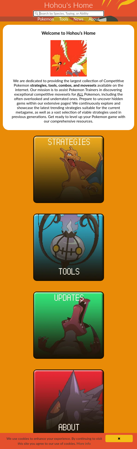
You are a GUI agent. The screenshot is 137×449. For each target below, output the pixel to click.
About (94, 19)
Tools (63, 19)
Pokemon (45, 19)
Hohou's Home (68, 4)
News (78, 19)
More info (84, 443)
